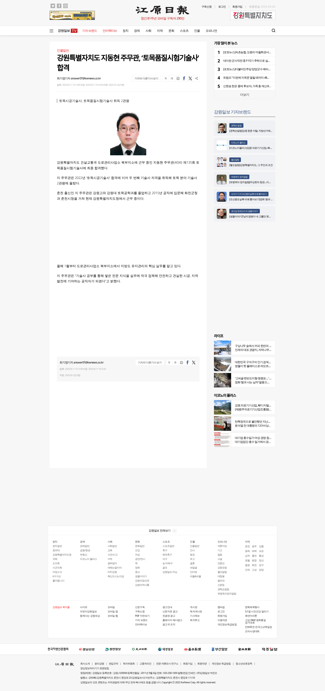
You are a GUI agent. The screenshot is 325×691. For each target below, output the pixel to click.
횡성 (261, 555)
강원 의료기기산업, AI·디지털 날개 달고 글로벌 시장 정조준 (269, 405)
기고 (220, 550)
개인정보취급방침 (227, 624)
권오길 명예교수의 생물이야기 (244, 211)
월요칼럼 (235, 159)
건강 (137, 550)
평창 (254, 560)
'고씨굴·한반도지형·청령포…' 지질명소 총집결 (261, 378)
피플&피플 (195, 576)
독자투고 (195, 620)
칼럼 (220, 554)
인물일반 (194, 546)
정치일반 (57, 546)
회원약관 (202, 663)
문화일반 (139, 546)
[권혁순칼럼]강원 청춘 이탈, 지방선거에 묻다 (252, 130)
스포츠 (184, 30)
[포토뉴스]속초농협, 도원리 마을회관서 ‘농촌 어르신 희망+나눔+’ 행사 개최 (266, 52)
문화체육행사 (252, 607)
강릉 (261, 546)
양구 (261, 565)
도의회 (56, 563)
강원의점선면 (142, 580)
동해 (247, 551)
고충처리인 (145, 663)
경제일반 (84, 546)
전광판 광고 (168, 615)
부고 (192, 559)
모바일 (111, 607)
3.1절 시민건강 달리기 (257, 611)
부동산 (83, 554)
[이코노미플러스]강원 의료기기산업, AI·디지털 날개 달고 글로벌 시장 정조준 (268, 148)
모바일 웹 (113, 615)
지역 (159, 30)
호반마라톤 (251, 615)
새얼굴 (193, 567)
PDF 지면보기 (142, 615)
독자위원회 (129, 663)
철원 (247, 565)
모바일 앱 (113, 611)
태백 (254, 551)
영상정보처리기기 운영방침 (94, 668)
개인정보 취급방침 (221, 663)
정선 (261, 560)
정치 (125, 30)
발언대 (221, 580)
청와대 (56, 550)
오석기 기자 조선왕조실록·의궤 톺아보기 (249, 194)
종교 (137, 572)
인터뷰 (193, 572)
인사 (192, 550)
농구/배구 (167, 563)
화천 (254, 565)
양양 (261, 569)
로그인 (222, 6)
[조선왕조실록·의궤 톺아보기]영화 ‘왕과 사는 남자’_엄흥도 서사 (261, 199)
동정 (192, 554)
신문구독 (140, 607)
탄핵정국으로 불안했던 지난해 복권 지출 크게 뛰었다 (266, 422)
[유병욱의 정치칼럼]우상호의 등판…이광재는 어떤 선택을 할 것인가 (264, 182)
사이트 (83, 607)
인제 (247, 569)
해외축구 (167, 554)
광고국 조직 (168, 624)
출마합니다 (58, 580)
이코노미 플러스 (238, 142)
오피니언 (211, 30)
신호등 (221, 585)
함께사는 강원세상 (90, 615)
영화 (137, 567)
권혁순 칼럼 (236, 125)
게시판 (193, 607)
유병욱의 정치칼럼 (239, 176)
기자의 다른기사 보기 (146, 78)
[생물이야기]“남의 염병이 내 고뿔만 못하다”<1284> (255, 216)
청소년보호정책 (244, 663)
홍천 (254, 555)
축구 (164, 550)
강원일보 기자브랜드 (232, 112)
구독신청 (207, 6)
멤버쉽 (221, 607)
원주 (254, 546)
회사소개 (85, 663)
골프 (164, 567)
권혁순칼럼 (223, 589)
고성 (254, 569)
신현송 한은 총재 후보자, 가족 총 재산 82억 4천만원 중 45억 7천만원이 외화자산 (269, 86)
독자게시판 (196, 611)
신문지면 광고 (169, 611)
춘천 (247, 546)
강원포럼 (222, 567)
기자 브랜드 (89, 30)
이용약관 (222, 620)
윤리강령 (99, 663)
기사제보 (195, 615)
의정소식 (57, 572)
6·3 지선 (57, 576)
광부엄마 (112, 563)
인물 (197, 30)
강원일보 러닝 (169, 572)
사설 (220, 559)
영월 (247, 560)
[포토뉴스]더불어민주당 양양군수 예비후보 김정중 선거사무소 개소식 (264, 69)
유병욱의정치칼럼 (227, 593)
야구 (164, 559)
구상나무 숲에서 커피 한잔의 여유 (254, 346)
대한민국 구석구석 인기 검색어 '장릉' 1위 (259, 362)
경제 (137, 30)
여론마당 (222, 546)
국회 (55, 559)
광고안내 (167, 607)
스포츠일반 (168, 546)
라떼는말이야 (115, 567)
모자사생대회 (252, 631)
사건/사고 (113, 554)
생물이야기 (141, 576)
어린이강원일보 (88, 611)
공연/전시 (140, 559)
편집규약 (113, 663)
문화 (171, 30)
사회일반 (112, 546)
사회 (148, 30)
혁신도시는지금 (116, 576)
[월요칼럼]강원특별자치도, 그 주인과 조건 (251, 165)
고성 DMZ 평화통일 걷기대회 (255, 621)
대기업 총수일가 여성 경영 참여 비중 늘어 (259, 438)
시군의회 (57, 567)
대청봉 (221, 576)
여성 (137, 554)
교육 (110, 550)
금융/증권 (85, 550)
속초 (261, 551)
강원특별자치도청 (62, 554)
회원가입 (237, 6)
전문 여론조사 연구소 (167, 663)
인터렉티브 (110, 30)
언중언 (221, 563)
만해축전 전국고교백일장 (258, 627)
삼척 (247, 555)
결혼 (192, 563)
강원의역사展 (142, 585)
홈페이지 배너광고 (172, 620)
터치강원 (112, 572)
